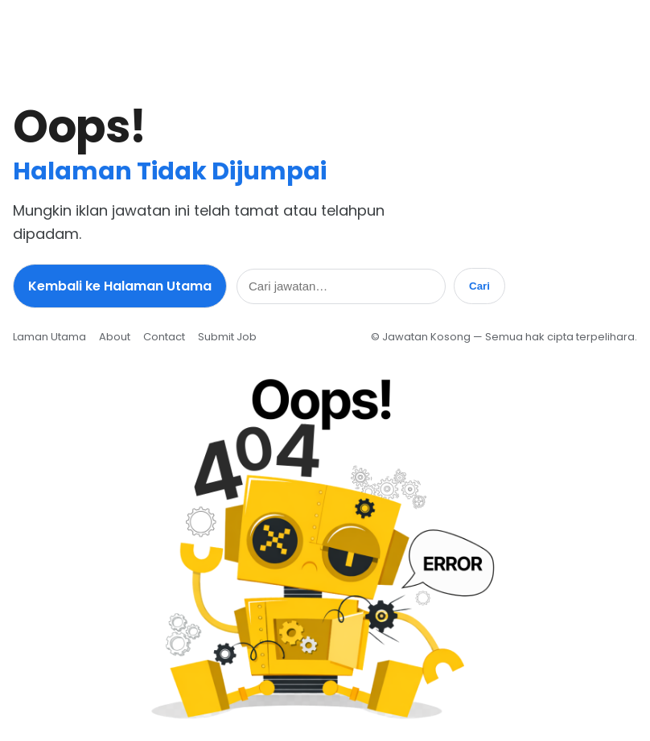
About (114, 336)
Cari (479, 286)
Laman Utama (49, 336)
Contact (164, 336)
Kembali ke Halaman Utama (120, 286)
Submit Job (227, 336)
